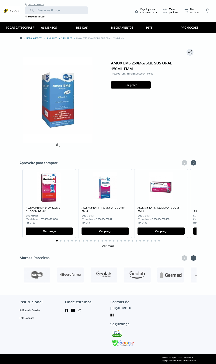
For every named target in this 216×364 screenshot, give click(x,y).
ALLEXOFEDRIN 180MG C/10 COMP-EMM (103, 209)
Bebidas (82, 27)
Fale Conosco (26, 318)
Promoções (189, 27)
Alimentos (49, 27)
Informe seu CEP (34, 16)
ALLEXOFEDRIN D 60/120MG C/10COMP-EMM (43, 209)
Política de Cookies (29, 310)
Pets (149, 27)
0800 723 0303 (34, 4)
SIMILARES (52, 38)
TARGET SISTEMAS (184, 357)
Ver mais (108, 246)
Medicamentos (122, 27)
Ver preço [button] (131, 85)
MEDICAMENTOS (34, 38)
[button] (184, 163)
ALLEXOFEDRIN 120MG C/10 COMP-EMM (159, 209)
